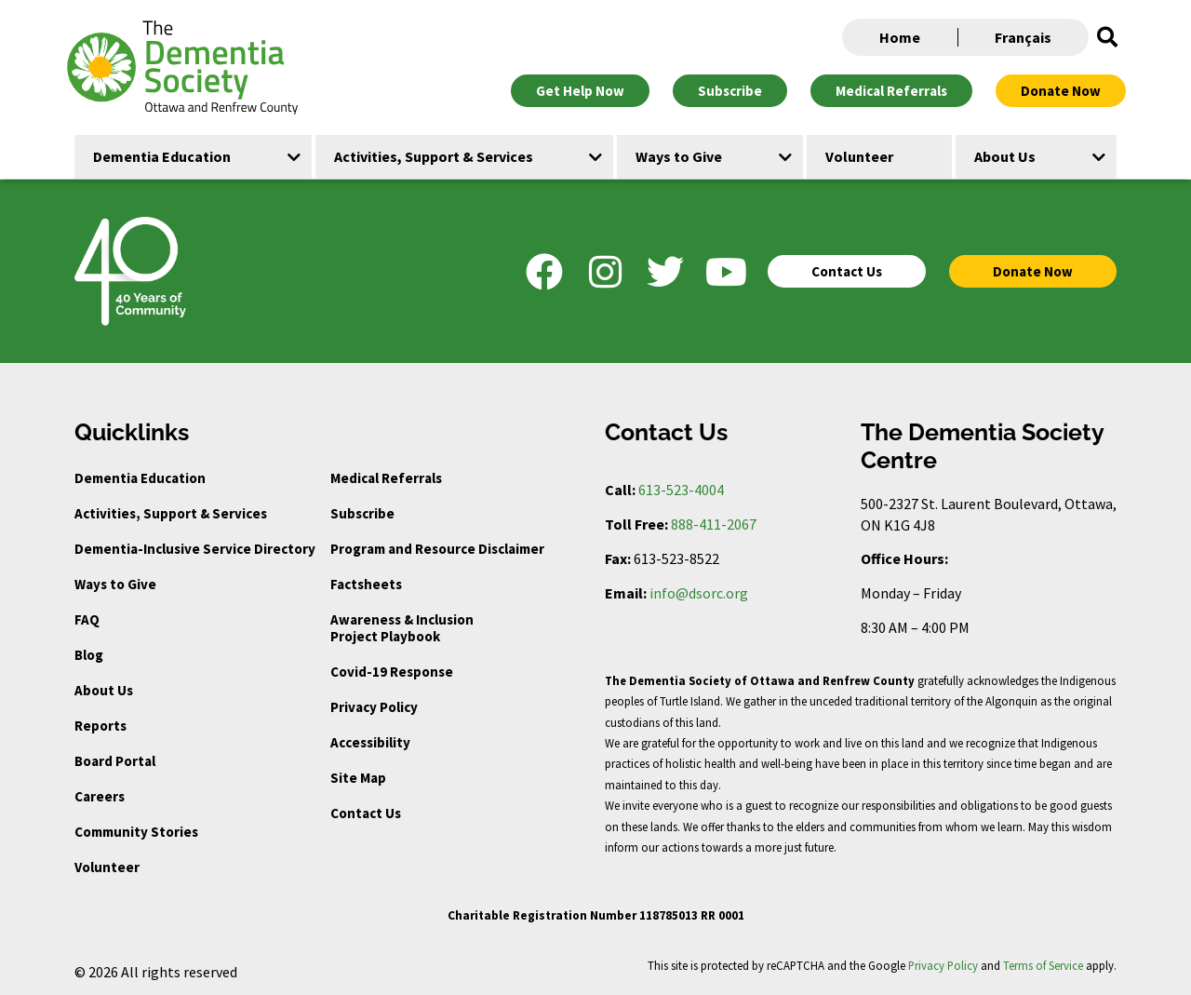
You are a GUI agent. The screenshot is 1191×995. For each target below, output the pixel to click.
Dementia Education (140, 478)
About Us (103, 690)
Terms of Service (1043, 965)
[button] (1107, 37)
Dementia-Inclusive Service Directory (194, 549)
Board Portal (114, 761)
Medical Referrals (386, 478)
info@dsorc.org (698, 593)
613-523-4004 (681, 489)
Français (1023, 37)
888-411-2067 (713, 524)
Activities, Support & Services (170, 513)
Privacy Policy (374, 707)
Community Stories (136, 831)
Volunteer (107, 867)
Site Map (358, 778)
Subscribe (362, 513)
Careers (99, 796)
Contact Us (365, 813)
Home (899, 37)
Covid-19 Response (391, 671)
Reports (100, 725)
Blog (88, 655)
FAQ (87, 619)
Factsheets (366, 584)
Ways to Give (115, 584)
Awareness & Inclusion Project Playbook (402, 628)
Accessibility (370, 742)
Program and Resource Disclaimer (437, 549)
